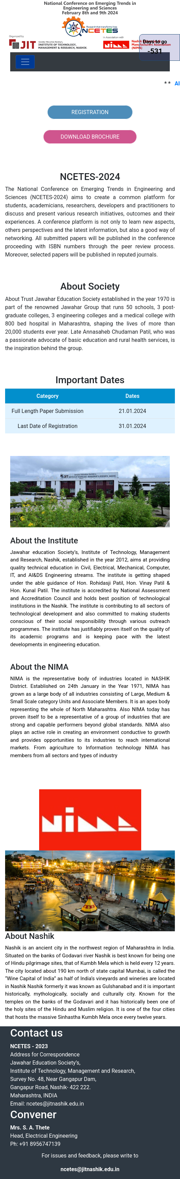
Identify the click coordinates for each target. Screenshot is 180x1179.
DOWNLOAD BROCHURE (90, 137)
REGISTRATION (90, 112)
